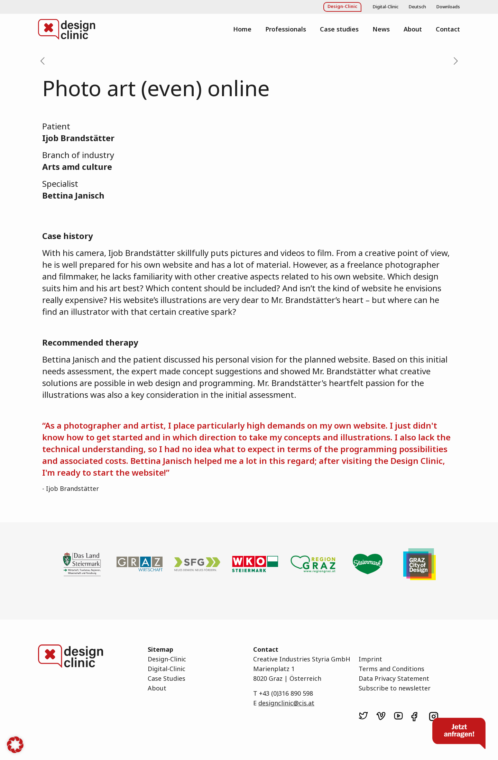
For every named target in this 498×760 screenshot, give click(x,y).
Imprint (370, 659)
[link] (363, 716)
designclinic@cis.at (286, 703)
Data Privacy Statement (394, 678)
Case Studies (166, 678)
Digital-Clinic (166, 669)
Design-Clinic (167, 659)
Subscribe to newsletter (395, 688)
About (157, 688)
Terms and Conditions (391, 669)
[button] (15, 745)
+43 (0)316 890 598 (286, 693)
